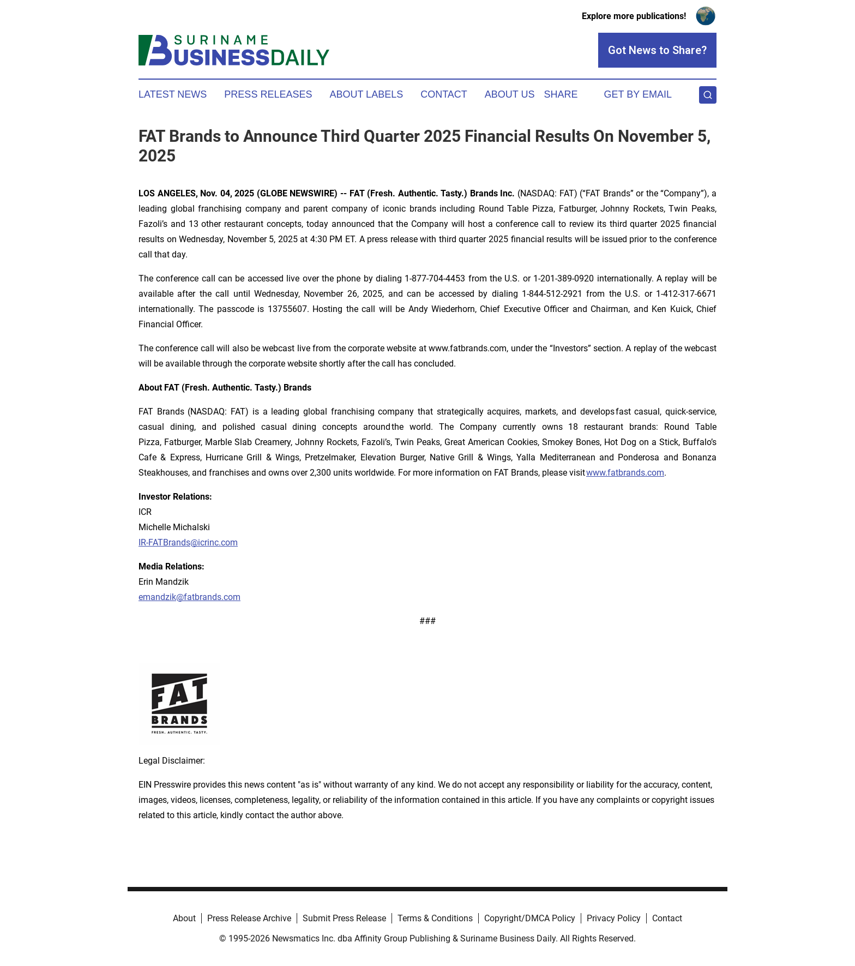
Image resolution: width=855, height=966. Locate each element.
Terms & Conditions (435, 918)
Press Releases (268, 94)
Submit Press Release (344, 918)
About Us (510, 94)
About (184, 918)
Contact (443, 94)
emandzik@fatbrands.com (189, 597)
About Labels (366, 94)
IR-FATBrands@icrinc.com (188, 542)
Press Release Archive (249, 918)
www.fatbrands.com (625, 472)
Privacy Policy (614, 918)
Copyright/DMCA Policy (529, 918)
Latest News (173, 94)
